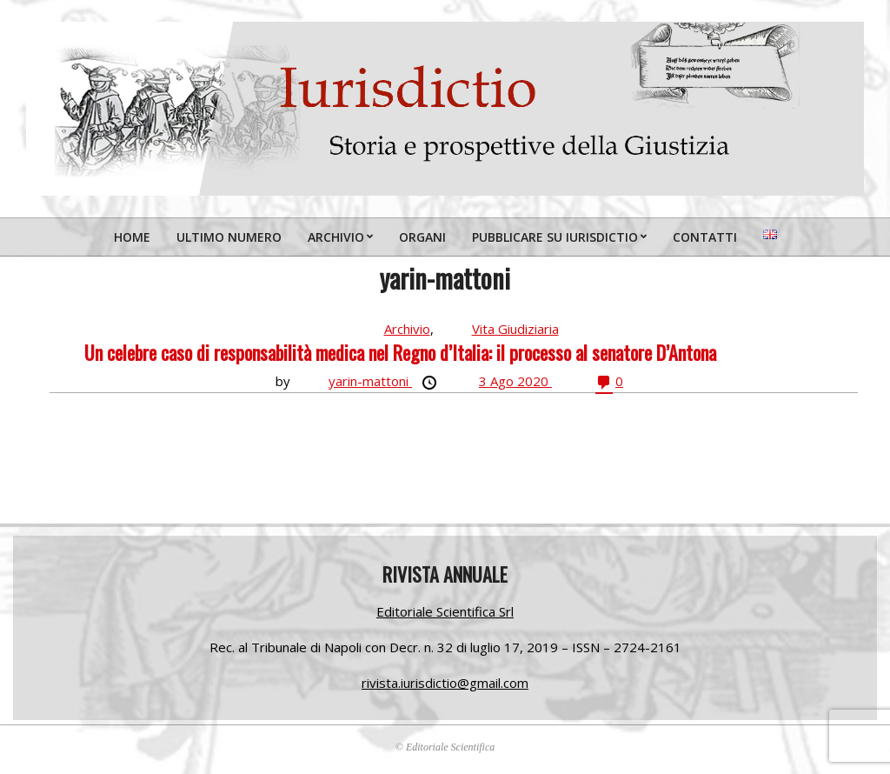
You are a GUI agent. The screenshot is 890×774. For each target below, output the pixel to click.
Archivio (407, 328)
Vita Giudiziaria (515, 328)
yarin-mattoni (370, 381)
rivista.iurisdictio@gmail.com (445, 682)
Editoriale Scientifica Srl (445, 611)
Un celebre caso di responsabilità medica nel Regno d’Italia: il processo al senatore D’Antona (400, 352)
